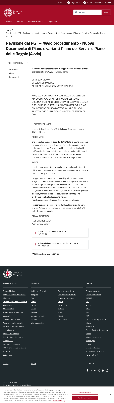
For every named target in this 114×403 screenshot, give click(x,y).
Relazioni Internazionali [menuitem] (12, 344)
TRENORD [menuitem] (90, 326)
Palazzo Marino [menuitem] (9, 291)
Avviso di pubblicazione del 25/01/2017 (53, 231)
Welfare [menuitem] (61, 308)
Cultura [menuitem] (33, 301)
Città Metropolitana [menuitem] (93, 294)
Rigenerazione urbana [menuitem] (66, 298)
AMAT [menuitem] (88, 308)
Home (8, 29)
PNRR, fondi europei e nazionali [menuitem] (15, 347)
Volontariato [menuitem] (62, 319)
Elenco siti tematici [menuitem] (93, 347)
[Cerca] (106, 12)
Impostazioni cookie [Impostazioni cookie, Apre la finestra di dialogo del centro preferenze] (85, 392)
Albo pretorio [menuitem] (8, 298)
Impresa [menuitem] (34, 312)
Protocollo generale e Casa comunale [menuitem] (13, 314)
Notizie (33, 364)
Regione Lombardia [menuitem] (93, 291)
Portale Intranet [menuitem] (92, 355)
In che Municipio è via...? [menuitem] (95, 351)
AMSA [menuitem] (88, 305)
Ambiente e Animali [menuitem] (38, 291)
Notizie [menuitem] (20, 21)
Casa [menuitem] (32, 298)
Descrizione (13, 69)
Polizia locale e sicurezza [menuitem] (67, 294)
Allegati (11, 73)
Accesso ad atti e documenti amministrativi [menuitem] (13, 328)
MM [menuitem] (87, 316)
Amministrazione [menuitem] (35, 21)
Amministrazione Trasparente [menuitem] (14, 294)
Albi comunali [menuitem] (8, 305)
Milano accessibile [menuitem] (37, 323)
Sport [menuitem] (60, 312)
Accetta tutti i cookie (85, 398)
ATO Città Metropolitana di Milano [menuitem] (96, 321)
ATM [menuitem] (87, 301)
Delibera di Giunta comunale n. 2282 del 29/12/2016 (58, 243)
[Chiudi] (110, 394)
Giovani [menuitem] (33, 308)
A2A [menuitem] (87, 312)
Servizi (5, 364)
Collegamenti (14, 77)
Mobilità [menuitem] (34, 319)
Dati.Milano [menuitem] (7, 355)
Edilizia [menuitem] (33, 305)
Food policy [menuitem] (7, 351)
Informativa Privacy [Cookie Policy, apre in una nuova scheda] (59, 401)
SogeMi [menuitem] (89, 344)
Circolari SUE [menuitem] (8, 340)
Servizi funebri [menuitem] (63, 305)
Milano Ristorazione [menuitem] (93, 337)
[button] (61, 2)
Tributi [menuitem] (60, 316)
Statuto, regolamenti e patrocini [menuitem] (15, 301)
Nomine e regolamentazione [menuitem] (13, 323)
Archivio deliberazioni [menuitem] (11, 333)
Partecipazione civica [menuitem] (66, 291)
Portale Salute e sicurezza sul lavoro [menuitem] (97, 332)
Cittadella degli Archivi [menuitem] (11, 319)
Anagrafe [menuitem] (34, 294)
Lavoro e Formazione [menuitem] (38, 316)
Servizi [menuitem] (9, 21)
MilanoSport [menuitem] (90, 340)
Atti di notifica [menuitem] (8, 308)
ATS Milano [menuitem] (90, 298)
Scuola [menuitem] (60, 301)
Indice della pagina (15, 63)
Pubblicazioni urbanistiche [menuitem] (13, 337)
